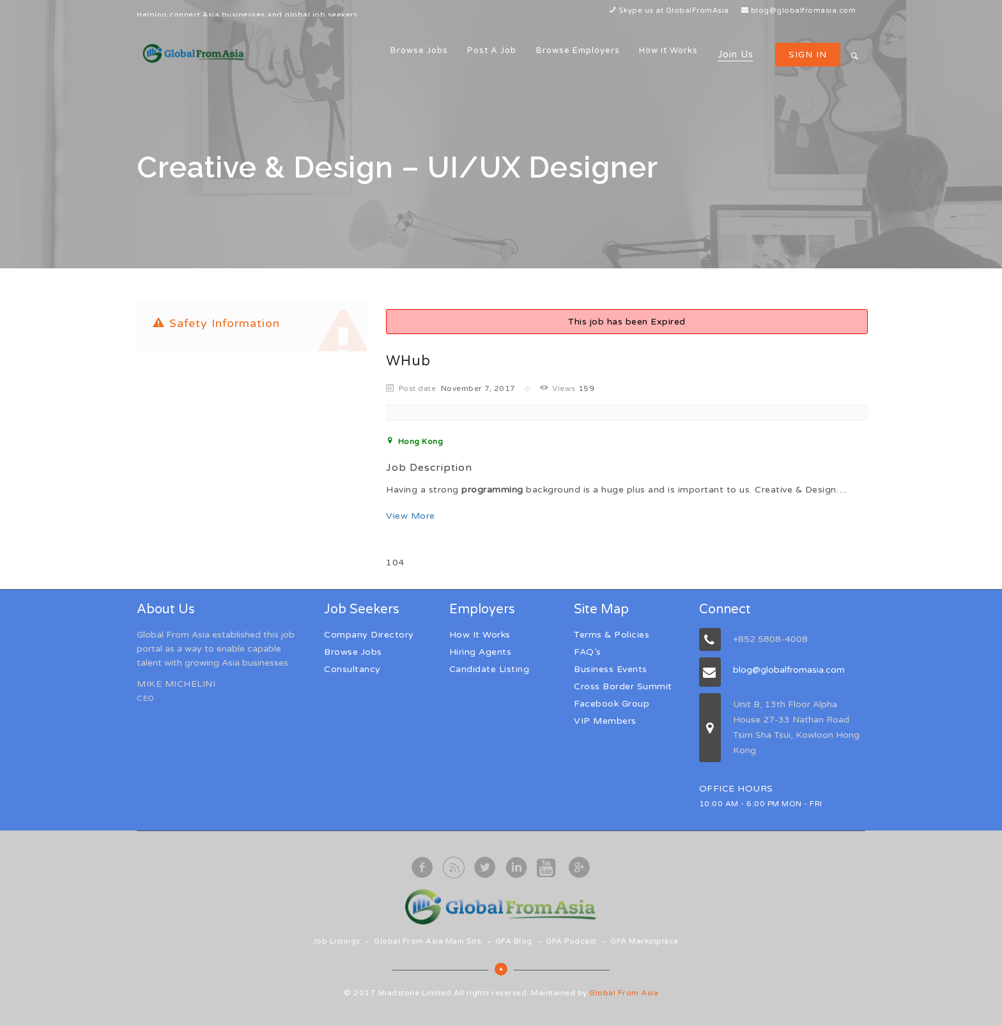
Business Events (610, 669)
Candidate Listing (489, 669)
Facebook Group (611, 703)
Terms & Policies (611, 634)
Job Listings (336, 941)
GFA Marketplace (644, 941)
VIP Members (605, 721)
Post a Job (491, 50)
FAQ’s (587, 652)
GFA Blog (513, 941)
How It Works (668, 50)
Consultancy (352, 669)
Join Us (735, 54)
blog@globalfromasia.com (803, 10)
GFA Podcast (571, 941)
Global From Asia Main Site (427, 941)
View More (410, 515)
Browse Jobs (419, 50)
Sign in (808, 54)
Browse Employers (578, 50)
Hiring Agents (480, 652)
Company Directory (369, 634)
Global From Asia (623, 992)
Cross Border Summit (623, 686)
